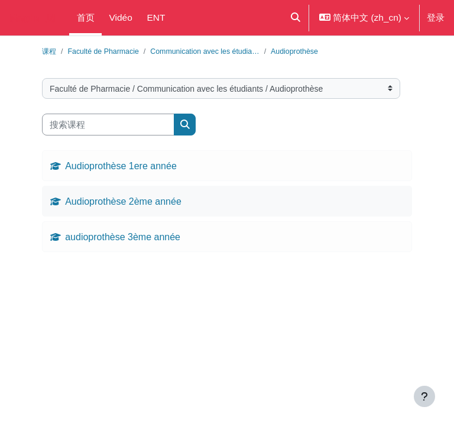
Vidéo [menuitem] (120, 17)
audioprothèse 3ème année (122, 236)
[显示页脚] (424, 396)
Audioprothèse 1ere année (121, 165)
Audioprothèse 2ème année (123, 201)
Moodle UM (32, 17)
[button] (295, 18)
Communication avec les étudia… (204, 51)
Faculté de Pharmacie (102, 51)
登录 (436, 17)
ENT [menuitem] (156, 17)
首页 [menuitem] (86, 17)
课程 (49, 51)
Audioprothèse (294, 51)
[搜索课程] (108, 124)
